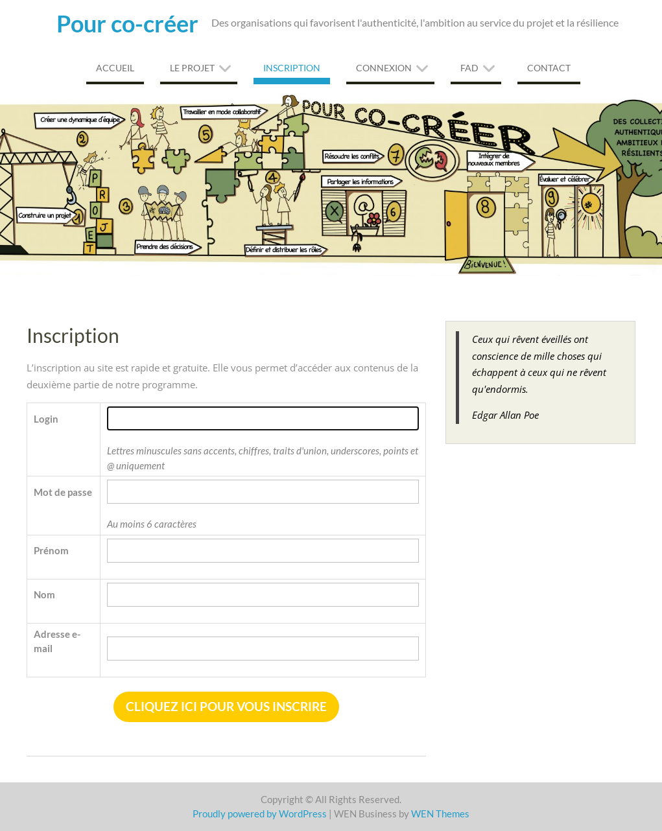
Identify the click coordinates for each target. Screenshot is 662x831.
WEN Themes (440, 813)
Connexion (384, 67)
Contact (549, 67)
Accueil (115, 67)
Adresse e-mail (57, 641)
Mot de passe (63, 492)
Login (46, 419)
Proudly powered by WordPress (260, 813)
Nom (44, 594)
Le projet (192, 67)
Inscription (291, 67)
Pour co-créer (127, 23)
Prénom (51, 550)
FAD (469, 67)
